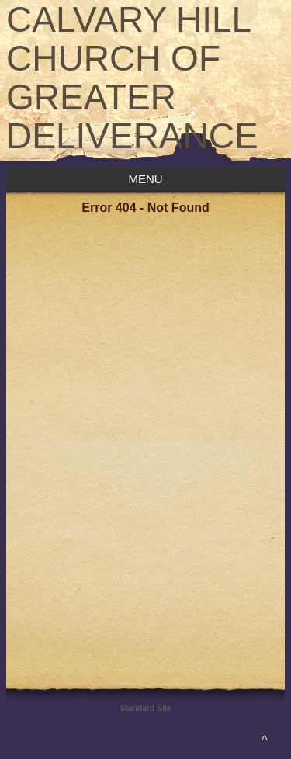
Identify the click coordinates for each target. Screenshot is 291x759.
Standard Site (145, 707)
